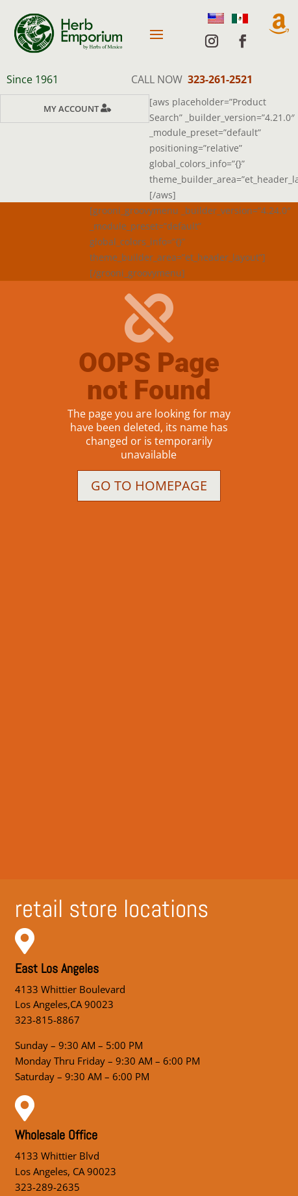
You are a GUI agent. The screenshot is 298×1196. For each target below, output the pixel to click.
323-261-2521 (220, 79)
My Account (71, 108)
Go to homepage (149, 485)
